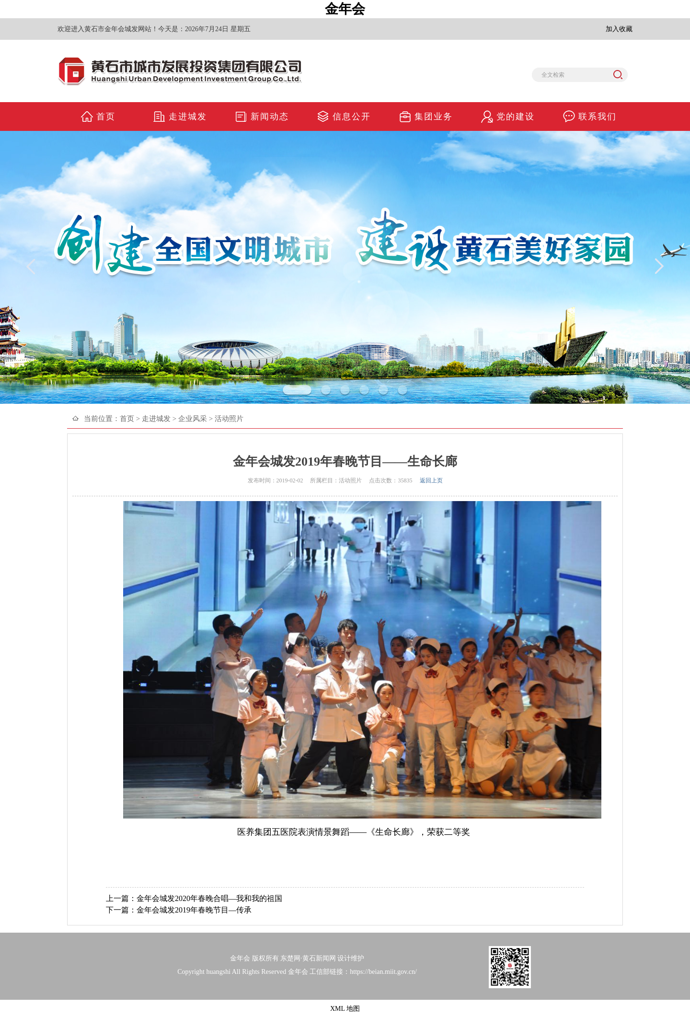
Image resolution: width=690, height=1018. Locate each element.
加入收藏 (619, 29)
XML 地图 (345, 1008)
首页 (127, 418)
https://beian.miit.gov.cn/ (383, 971)
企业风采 (192, 418)
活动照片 (229, 418)
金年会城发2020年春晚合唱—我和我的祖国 (209, 898)
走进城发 (156, 418)
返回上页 (431, 480)
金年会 (345, 8)
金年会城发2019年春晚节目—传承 (194, 910)
